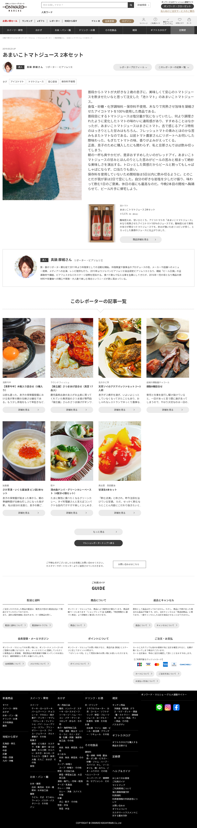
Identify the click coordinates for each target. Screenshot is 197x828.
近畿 (5, 754)
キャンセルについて (165, 625)
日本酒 (90, 728)
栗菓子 (35, 737)
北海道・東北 (9, 743)
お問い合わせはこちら (128, 564)
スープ (62, 768)
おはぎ (49, 759)
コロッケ (63, 721)
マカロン (44, 715)
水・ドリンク (91, 705)
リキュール (95, 734)
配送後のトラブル (40, 625)
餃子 (67, 802)
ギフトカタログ (158, 30)
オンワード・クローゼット (177, 6)
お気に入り (180, 21)
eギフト (41, 21)
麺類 (32, 794)
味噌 (99, 755)
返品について (141, 625)
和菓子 (33, 740)
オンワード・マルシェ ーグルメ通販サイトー (164, 694)
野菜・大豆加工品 (65, 771)
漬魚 (67, 731)
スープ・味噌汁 (64, 764)
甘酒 (97, 721)
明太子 (74, 731)
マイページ (144, 21)
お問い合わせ (118, 805)
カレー (62, 791)
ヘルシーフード (92, 774)
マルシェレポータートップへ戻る (98, 543)
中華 (59, 798)
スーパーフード (94, 778)
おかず (38, 30)
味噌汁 (70, 768)
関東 (5, 747)
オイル (90, 768)
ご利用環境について (121, 788)
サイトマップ (118, 785)
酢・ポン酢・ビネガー (97, 758)
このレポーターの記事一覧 (172, 67)
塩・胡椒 (91, 755)
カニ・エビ (74, 734)
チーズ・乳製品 (64, 784)
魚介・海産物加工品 (66, 728)
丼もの (72, 721)
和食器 (125, 708)
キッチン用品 (118, 705)
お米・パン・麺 (63, 30)
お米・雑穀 (35, 784)
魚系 (67, 747)
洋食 (69, 791)
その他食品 (110, 30)
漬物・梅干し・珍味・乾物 (70, 781)
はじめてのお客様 (120, 778)
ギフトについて (119, 809)
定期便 (182, 30)
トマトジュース (36, 81)
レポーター (54, 21)
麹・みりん (100, 768)
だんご (41, 759)
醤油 (105, 755)
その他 (43, 737)
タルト (51, 734)
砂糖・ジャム (93, 762)
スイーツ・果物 (15, 30)
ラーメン (36, 800)
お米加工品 (43, 790)
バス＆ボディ (118, 724)
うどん (35, 797)
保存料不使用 (68, 81)
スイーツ (34, 705)
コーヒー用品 (124, 718)
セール (10, 21)
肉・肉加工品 (63, 705)
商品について (76, 625)
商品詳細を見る (141, 239)
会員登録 (109, 21)
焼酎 (105, 728)
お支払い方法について (145, 681)
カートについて (142, 674)
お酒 (87, 724)
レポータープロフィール (132, 67)
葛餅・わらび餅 (39, 750)
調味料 (88, 752)
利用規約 (116, 795)
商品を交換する (119, 745)
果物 (32, 766)
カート (189, 21)
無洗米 (41, 787)
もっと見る (98, 532)
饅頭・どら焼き (39, 744)
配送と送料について (14, 625)
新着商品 (8, 698)
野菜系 (74, 747)
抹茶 (52, 756)
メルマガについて (38, 664)
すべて (6, 705)
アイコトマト (17, 81)
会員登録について (13, 664)
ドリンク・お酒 (87, 30)
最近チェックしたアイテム (168, 21)
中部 (5, 750)
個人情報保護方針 (120, 792)
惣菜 (61, 809)
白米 (34, 787)
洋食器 (117, 708)
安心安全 (52, 81)
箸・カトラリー (122, 715)
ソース (106, 765)
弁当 (67, 809)
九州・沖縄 (8, 761)
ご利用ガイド (155, 21)
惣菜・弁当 (62, 805)
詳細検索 (141, 5)
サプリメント (96, 781)
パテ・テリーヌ (72, 718)
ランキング (27, 21)
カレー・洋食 (63, 788)
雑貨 (134, 30)
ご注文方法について (167, 674)
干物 (61, 731)
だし (99, 765)
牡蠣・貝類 (68, 737)
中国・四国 (8, 757)
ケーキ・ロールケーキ (42, 708)
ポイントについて (78, 664)
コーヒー (94, 711)
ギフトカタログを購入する (125, 742)
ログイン (126, 21)
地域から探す (71, 21)
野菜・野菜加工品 (67, 774)
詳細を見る (24, 410)
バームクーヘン (39, 711)
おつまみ (61, 754)
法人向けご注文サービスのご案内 (177, 11)
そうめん (50, 797)
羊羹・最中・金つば (45, 747)
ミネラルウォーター (96, 708)
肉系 (61, 747)
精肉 (61, 708)
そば (42, 797)
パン (32, 807)
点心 (61, 802)
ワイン (98, 728)
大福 (34, 759)
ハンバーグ (70, 708)
